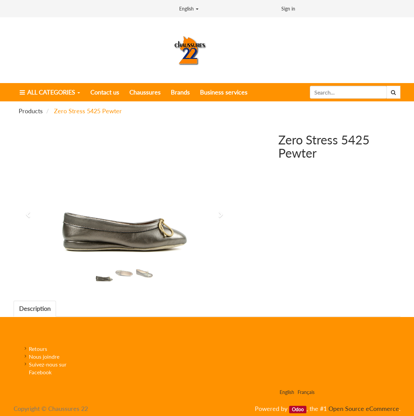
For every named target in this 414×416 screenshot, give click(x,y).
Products (31, 111)
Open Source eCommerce (363, 408)
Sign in (288, 9)
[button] (30, 211)
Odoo (298, 409)
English (189, 9)
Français (306, 392)
